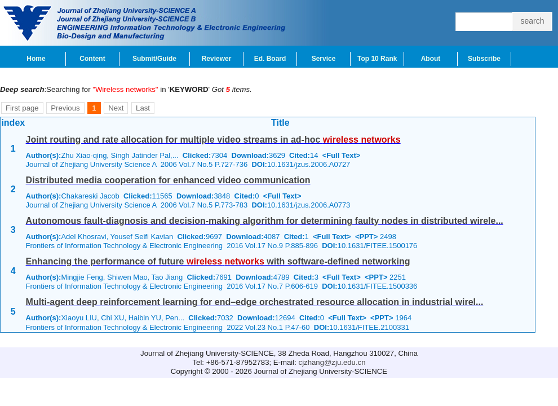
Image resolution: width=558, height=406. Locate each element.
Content (92, 59)
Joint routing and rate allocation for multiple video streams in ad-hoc (213, 139)
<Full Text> (341, 155)
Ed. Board (270, 59)
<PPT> (366, 236)
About (431, 59)
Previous (65, 108)
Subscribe (484, 59)
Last (143, 108)
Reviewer (217, 59)
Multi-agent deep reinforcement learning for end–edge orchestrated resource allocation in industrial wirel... (255, 302)
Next (115, 108)
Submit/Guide (154, 59)
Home (35, 59)
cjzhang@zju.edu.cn (332, 362)
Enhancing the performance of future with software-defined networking (218, 261)
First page (22, 108)
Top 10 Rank (377, 59)
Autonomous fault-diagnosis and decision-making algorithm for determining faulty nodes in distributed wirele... (264, 221)
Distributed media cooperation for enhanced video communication (168, 180)
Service (324, 59)
